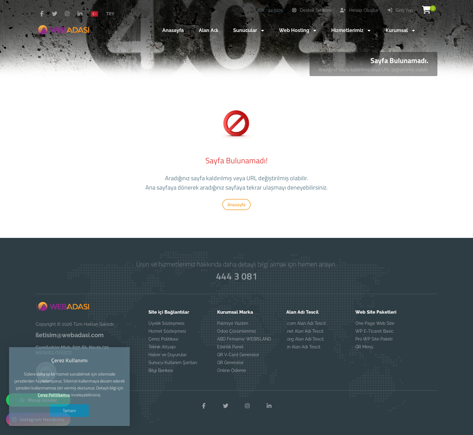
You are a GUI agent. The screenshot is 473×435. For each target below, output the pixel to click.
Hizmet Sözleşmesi (167, 331)
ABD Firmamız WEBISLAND (244, 339)
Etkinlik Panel (230, 346)
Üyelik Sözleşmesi (166, 323)
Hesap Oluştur (359, 10)
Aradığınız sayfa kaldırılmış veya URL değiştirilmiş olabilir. (373, 69)
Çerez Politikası (163, 339)
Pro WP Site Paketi (373, 339)
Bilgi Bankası (160, 370)
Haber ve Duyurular (167, 354)
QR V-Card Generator (238, 354)
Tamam (69, 410)
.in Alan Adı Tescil (303, 346)
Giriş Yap (400, 10)
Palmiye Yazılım (232, 323)
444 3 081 (236, 276)
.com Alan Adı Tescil (306, 323)
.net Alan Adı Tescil (304, 331)
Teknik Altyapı (162, 346)
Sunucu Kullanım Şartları (172, 362)
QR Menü (364, 346)
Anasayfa (236, 204)
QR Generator (230, 362)
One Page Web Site (374, 323)
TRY (110, 13)
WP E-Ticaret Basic (374, 331)
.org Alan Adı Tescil (305, 339)
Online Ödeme (231, 370)
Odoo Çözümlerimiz (236, 331)
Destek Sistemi (311, 10)
